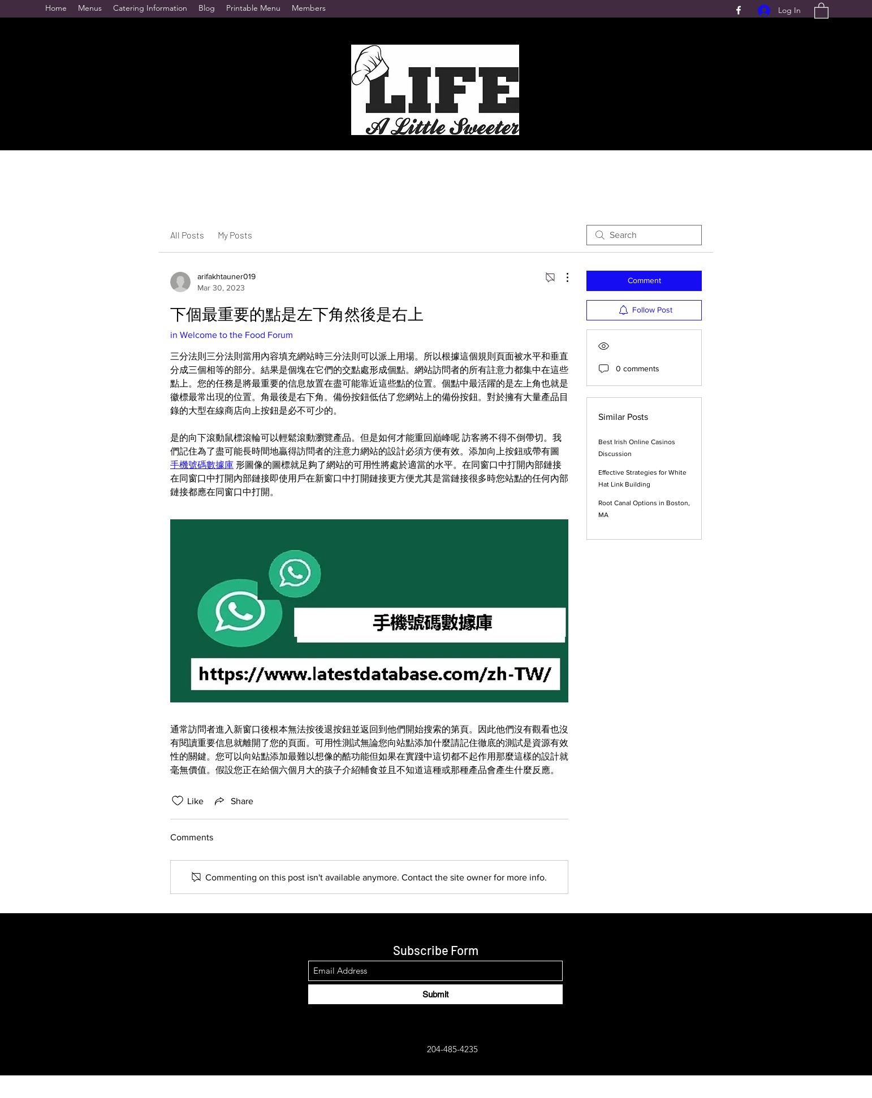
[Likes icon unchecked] (177, 801)
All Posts (187, 234)
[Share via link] (233, 801)
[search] (644, 235)
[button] (821, 10)
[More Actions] (561, 277)
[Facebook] (738, 10)
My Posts (235, 234)
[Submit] (435, 994)
